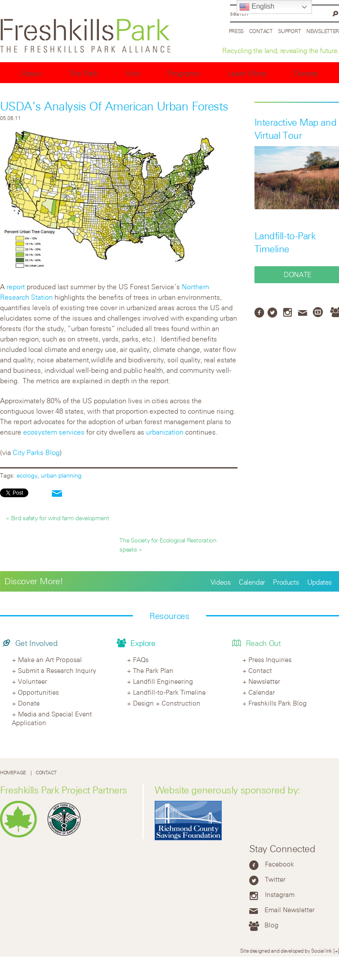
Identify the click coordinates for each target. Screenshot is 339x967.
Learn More (246, 73)
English (257, 7)
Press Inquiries (270, 659)
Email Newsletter (289, 909)
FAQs (141, 659)
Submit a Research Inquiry (57, 670)
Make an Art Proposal (50, 659)
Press (236, 30)
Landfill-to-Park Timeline (169, 692)
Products (286, 582)
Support (289, 30)
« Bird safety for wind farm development (57, 518)
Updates (319, 582)
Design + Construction (166, 703)
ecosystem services (54, 432)
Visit (132, 73)
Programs (183, 73)
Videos (220, 582)
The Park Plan (153, 670)
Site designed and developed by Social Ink (286, 950)
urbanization (164, 432)
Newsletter (322, 30)
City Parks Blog (36, 452)
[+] (336, 950)
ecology (27, 475)
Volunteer (32, 681)
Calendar (252, 582)
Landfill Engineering (163, 681)
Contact (261, 30)
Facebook (279, 864)
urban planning (61, 475)
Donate (306, 73)
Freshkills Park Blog (277, 703)
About (31, 73)
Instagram (280, 894)
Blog (271, 925)
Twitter (275, 879)
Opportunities (38, 692)
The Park (83, 73)
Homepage (13, 773)
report (16, 286)
